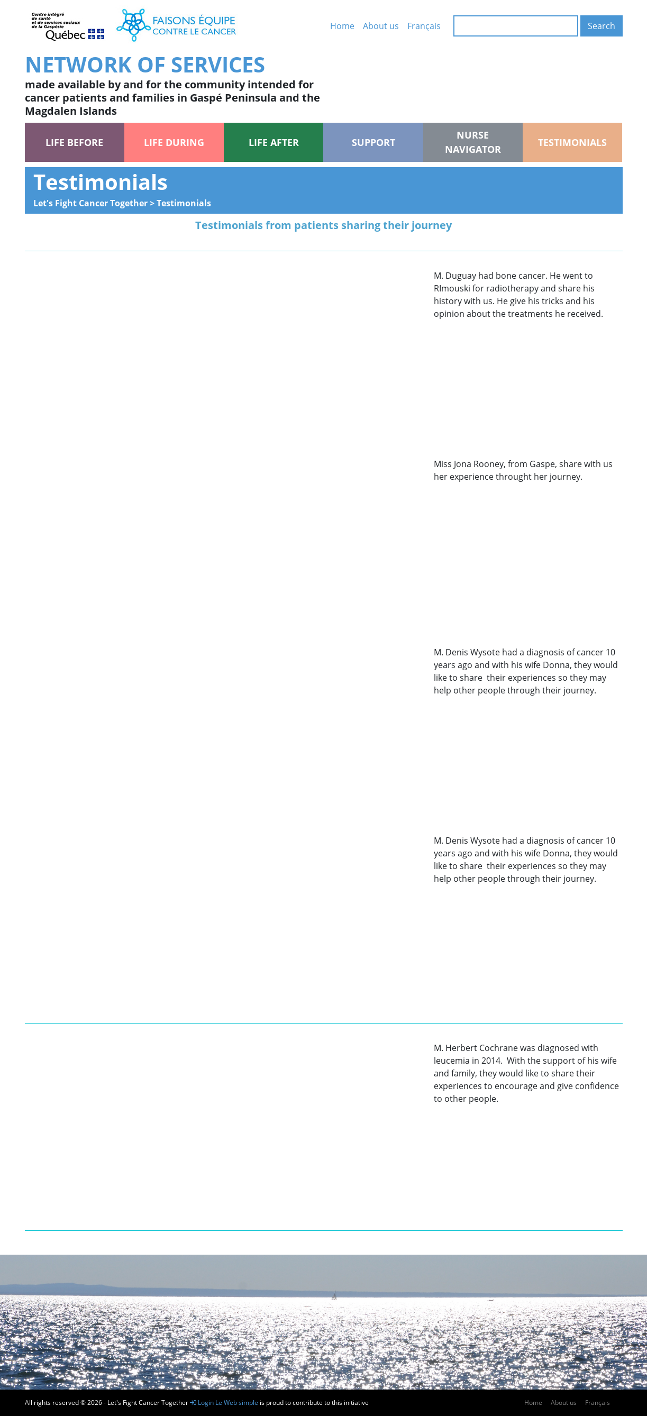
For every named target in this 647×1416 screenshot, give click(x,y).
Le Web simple (237, 1402)
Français (424, 26)
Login (202, 1402)
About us (381, 26)
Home (342, 26)
